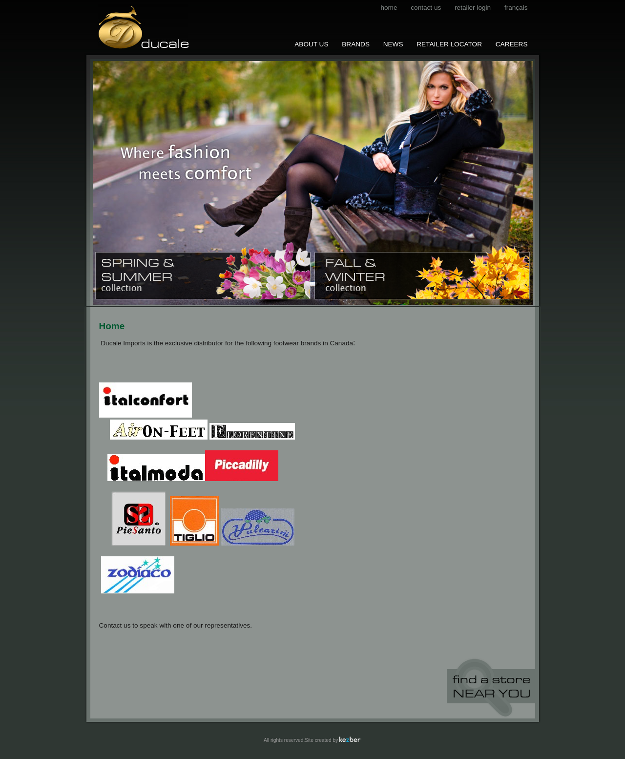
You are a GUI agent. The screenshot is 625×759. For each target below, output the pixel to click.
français (516, 7)
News (393, 44)
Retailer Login (473, 7)
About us (311, 44)
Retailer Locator (449, 44)
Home (389, 7)
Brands (356, 44)
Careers (512, 44)
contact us (426, 7)
